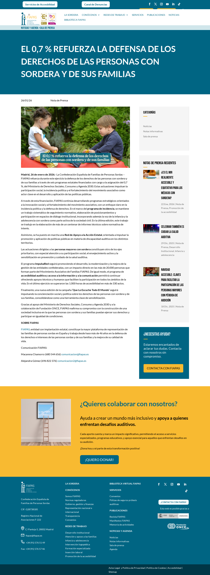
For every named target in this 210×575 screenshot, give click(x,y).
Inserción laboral (74, 552)
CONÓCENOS (89, 15)
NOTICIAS (174, 15)
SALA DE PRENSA (47, 28)
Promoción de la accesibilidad (80, 556)
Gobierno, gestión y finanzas (79, 504)
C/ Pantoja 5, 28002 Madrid (37, 529)
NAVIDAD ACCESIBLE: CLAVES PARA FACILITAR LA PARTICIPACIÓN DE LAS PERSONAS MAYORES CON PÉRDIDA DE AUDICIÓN (172, 285)
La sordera (71, 15)
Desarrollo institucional (77, 532)
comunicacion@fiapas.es (75, 354)
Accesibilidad (174, 567)
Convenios (70, 519)
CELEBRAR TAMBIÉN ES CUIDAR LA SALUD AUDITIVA (172, 232)
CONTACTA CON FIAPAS (163, 368)
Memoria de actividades (122, 524)
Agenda (113, 549)
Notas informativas (153, 131)
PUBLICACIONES (156, 15)
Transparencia (72, 515)
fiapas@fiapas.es (31, 535)
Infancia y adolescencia (77, 540)
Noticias (147, 126)
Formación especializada (77, 548)
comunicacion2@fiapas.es (71, 360)
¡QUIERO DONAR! (99, 460)
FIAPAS (25, 329)
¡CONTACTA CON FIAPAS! (174, 502)
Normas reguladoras (75, 500)
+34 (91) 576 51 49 (33, 542)
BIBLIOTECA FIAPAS (74, 20)
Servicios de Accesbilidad (40, 4)
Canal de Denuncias (95, 4)
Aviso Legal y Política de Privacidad (127, 567)
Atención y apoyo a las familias (80, 536)
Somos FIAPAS (72, 496)
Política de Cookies (156, 567)
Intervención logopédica (77, 544)
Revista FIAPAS (117, 516)
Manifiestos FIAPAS (120, 520)
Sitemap (113, 571)
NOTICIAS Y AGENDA (29, 28)
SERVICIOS (137, 15)
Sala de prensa (150, 136)
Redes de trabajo (114, 15)
